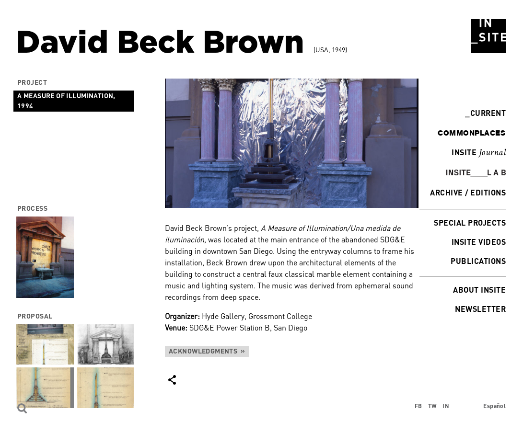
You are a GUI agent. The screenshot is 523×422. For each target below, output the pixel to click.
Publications (478, 260)
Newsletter (480, 308)
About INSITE (479, 289)
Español (494, 406)
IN (445, 406)
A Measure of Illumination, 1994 (66, 100)
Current (485, 112)
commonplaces (471, 132)
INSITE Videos (479, 241)
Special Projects (470, 222)
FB (418, 406)
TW (432, 406)
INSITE (479, 153)
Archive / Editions (468, 192)
